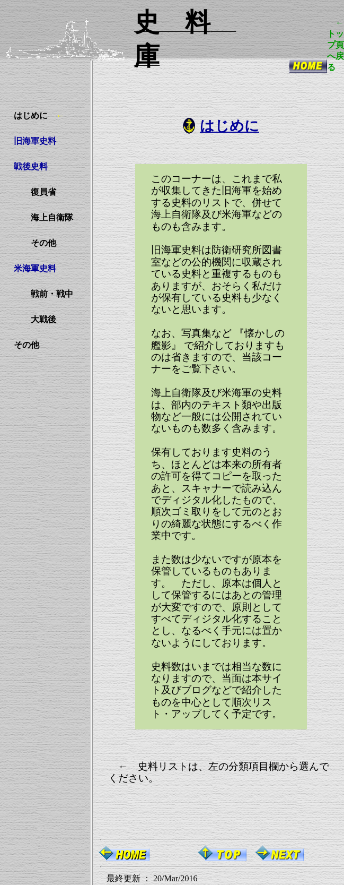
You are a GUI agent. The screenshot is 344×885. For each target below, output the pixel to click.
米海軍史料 (35, 268)
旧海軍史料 (35, 140)
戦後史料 (31, 166)
